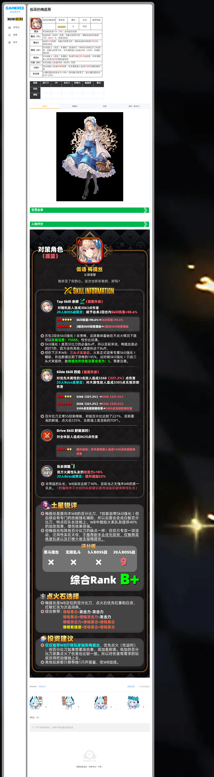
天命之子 (42, 687)
